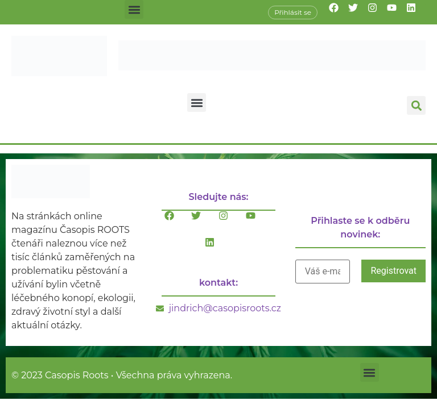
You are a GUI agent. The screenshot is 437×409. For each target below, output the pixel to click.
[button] (134, 9)
